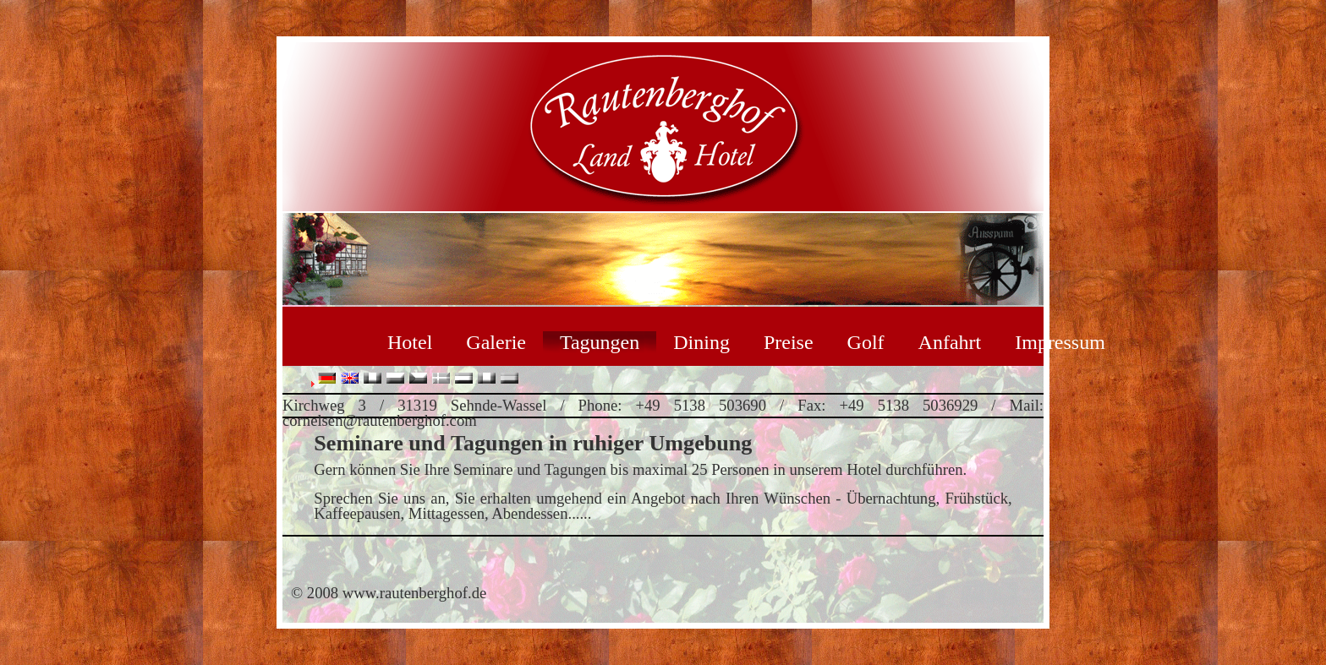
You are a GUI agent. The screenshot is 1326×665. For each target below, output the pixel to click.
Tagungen (599, 342)
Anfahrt (950, 342)
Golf (866, 342)
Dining (701, 342)
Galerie (496, 342)
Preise (789, 342)
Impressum (1060, 342)
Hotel (409, 342)
